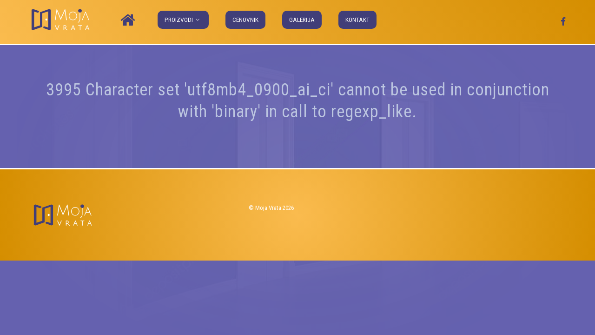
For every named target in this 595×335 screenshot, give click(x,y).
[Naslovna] (129, 20)
